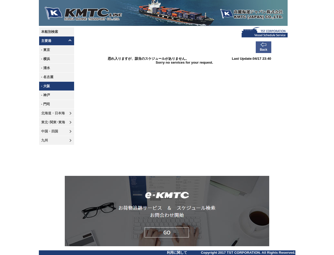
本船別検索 (49, 32)
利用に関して (177, 252)
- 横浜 (45, 59)
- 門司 (45, 104)
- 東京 (45, 50)
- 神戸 (45, 95)
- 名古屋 (47, 77)
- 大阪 (45, 86)
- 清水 (45, 68)
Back (263, 49)
